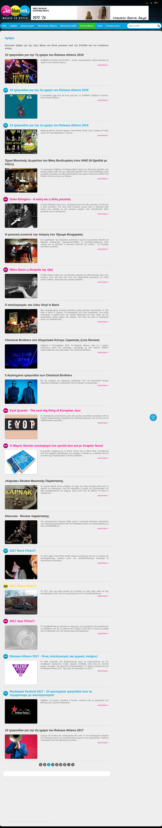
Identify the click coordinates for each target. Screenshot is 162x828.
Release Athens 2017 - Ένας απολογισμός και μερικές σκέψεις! (54, 656)
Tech (100, 26)
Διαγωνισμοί (27, 26)
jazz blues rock (15, 12)
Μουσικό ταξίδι (69, 26)
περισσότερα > (103, 65)
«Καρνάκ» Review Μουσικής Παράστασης (34, 481)
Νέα (4, 26)
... (69, 764)
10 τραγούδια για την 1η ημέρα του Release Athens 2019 (49, 125)
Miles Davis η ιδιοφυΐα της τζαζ (31, 269)
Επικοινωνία (113, 26)
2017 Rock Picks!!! (23, 550)
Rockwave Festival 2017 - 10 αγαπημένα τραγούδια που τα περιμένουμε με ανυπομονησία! (51, 693)
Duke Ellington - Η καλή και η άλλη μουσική (40, 199)
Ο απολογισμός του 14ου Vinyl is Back (32, 305)
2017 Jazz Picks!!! (22, 621)
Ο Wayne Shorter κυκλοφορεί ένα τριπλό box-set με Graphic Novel (56, 445)
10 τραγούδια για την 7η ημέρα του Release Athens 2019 (44, 55)
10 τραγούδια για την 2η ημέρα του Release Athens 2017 (44, 730)
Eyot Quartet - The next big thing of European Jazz (45, 410)
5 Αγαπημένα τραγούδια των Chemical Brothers (38, 375)
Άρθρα (13, 26)
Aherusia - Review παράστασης (27, 516)
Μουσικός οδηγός (47, 26)
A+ (156, 2)
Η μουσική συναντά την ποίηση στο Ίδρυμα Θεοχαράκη (44, 234)
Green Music (87, 26)
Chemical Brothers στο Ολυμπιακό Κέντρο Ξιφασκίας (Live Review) (52, 340)
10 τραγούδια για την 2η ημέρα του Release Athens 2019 (49, 90)
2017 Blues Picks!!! (23, 586)
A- (147, 3)
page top (153, 418)
